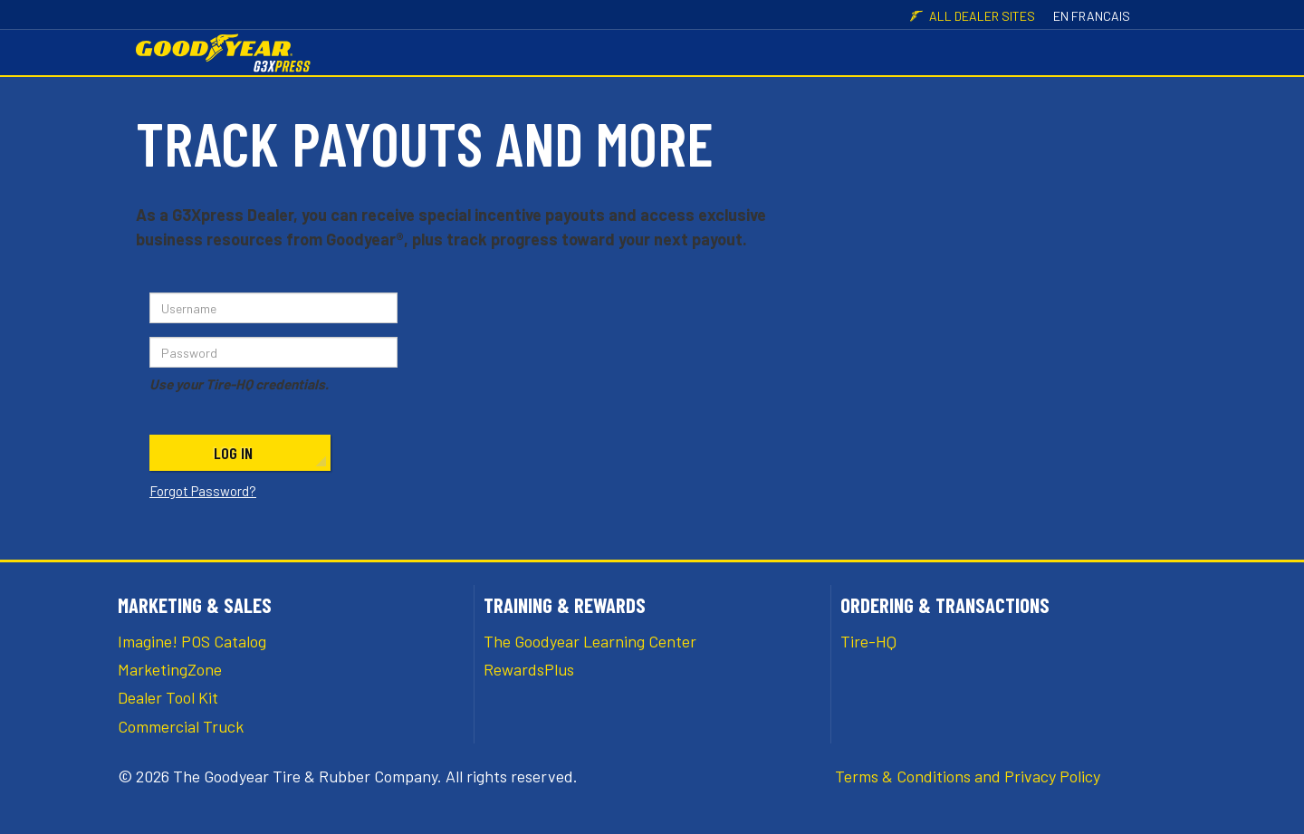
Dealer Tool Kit (168, 697)
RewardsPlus (529, 669)
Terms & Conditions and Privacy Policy (967, 776)
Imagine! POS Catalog (192, 641)
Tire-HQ (868, 641)
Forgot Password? (202, 491)
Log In (233, 453)
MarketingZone (170, 669)
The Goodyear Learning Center (590, 641)
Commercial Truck (181, 726)
